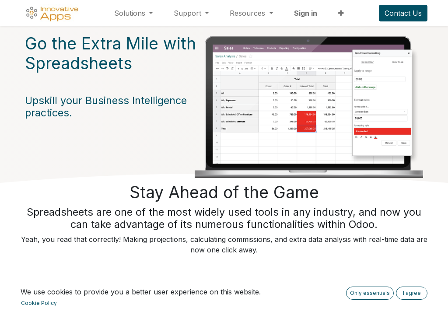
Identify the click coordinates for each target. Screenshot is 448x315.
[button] (341, 13)
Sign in (305, 13)
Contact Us (403, 13)
